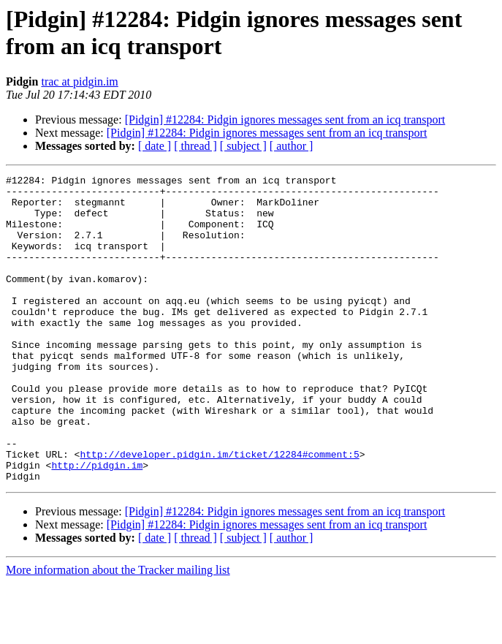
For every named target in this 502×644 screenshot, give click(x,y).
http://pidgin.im (96, 524)
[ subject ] (243, 146)
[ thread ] (195, 146)
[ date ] (154, 146)
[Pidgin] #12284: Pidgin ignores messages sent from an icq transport (285, 119)
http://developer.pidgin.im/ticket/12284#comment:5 (219, 511)
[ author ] (291, 146)
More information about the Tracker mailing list (118, 631)
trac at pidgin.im (79, 81)
